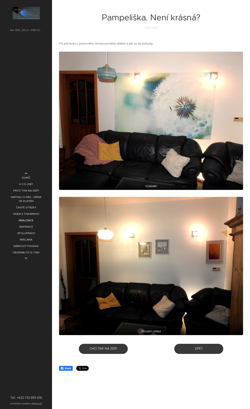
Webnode (36, 403)
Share (66, 368)
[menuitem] (26, 178)
